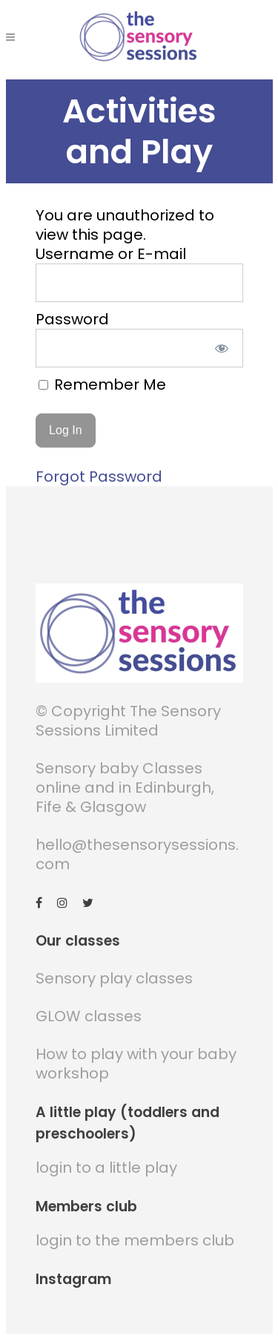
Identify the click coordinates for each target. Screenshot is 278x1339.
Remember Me (102, 384)
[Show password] (221, 348)
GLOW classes (89, 1016)
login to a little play (106, 1167)
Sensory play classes (114, 978)
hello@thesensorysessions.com (137, 854)
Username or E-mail (111, 253)
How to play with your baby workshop (136, 1064)
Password (72, 319)
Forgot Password (99, 476)
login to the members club (135, 1240)
